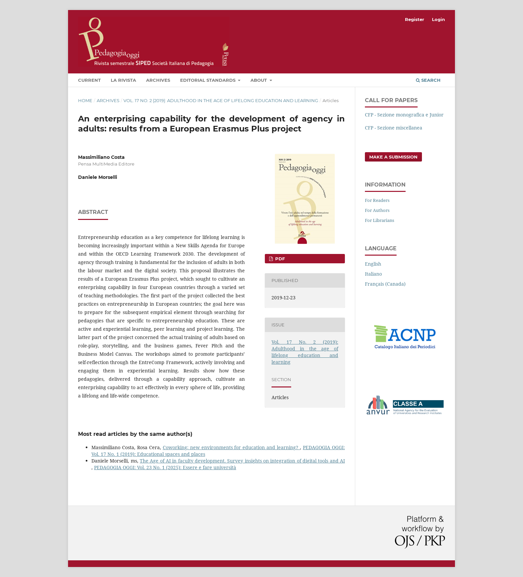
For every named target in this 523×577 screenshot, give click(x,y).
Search (428, 80)
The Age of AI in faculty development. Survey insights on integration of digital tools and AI (242, 461)
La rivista (123, 80)
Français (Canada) (385, 284)
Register (414, 19)
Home (85, 100)
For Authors (377, 210)
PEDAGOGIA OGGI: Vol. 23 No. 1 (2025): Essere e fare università (165, 467)
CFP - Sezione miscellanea (393, 127)
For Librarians (379, 220)
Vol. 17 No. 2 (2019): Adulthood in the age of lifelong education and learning (220, 100)
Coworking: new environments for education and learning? (231, 447)
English (373, 264)
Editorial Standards (208, 80)
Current (89, 80)
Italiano (373, 274)
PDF (279, 258)
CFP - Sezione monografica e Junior (404, 114)
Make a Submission (393, 157)
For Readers (377, 200)
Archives (158, 80)
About (259, 80)
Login (438, 19)
